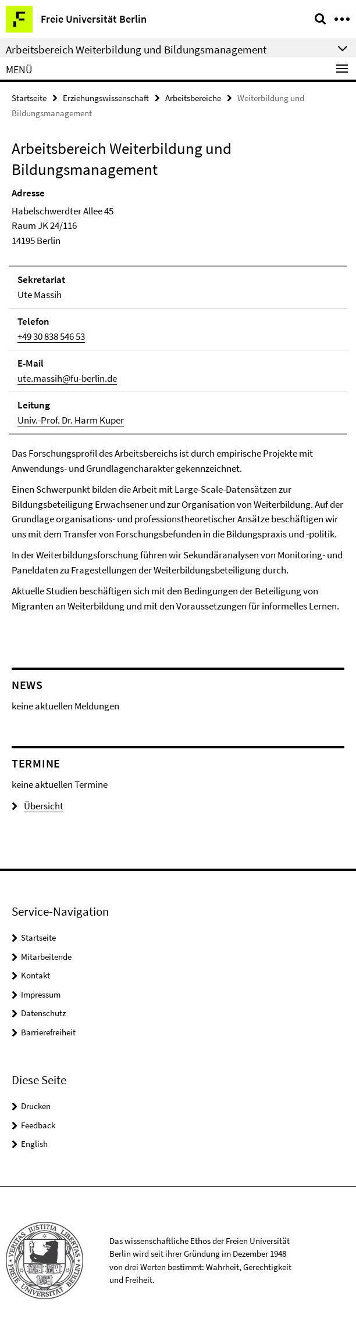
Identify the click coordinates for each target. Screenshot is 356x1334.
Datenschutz (43, 1013)
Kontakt (35, 975)
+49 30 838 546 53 (51, 336)
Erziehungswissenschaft (106, 97)
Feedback (38, 1125)
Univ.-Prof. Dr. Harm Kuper (70, 420)
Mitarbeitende (46, 956)
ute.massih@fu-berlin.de (67, 378)
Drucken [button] (36, 1105)
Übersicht (37, 805)
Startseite (29, 97)
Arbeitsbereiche (193, 97)
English (34, 1143)
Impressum (40, 994)
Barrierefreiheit (48, 1032)
